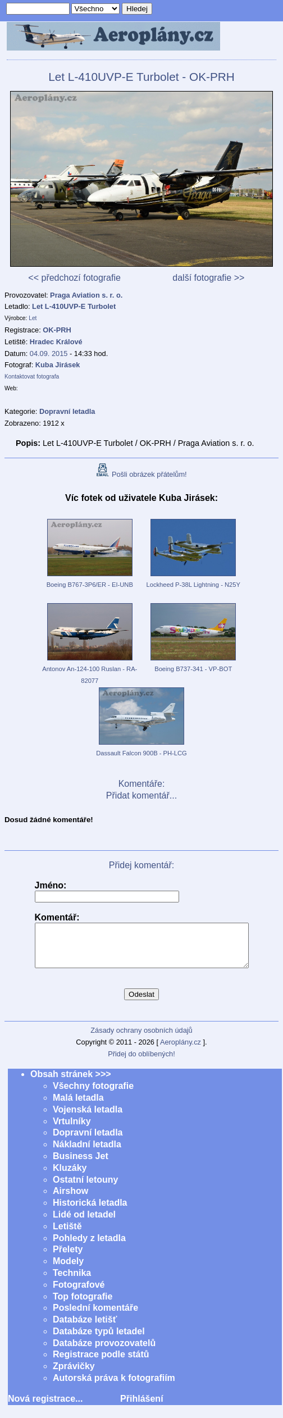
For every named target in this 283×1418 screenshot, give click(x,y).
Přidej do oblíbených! (141, 1062)
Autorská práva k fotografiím (114, 1386)
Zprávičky (74, 1374)
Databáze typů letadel (99, 1339)
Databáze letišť (85, 1328)
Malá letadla (78, 1106)
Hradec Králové (56, 342)
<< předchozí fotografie (74, 277)
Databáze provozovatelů (104, 1351)
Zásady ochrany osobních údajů (141, 1038)
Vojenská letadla (87, 1118)
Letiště (67, 1234)
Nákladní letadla (87, 1152)
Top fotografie (82, 1305)
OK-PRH (57, 330)
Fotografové (78, 1293)
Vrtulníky (72, 1129)
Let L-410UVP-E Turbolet (74, 306)
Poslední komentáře (95, 1316)
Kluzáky (69, 1176)
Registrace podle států (101, 1362)
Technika (72, 1281)
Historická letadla (90, 1211)
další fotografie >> (208, 277)
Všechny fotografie (93, 1094)
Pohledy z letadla (89, 1246)
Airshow (70, 1199)
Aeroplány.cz (180, 1050)
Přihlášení (141, 1407)
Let (32, 318)
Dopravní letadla (87, 1141)
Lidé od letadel (84, 1223)
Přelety (68, 1257)
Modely (68, 1269)
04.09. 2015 (49, 353)
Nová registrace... (45, 1407)
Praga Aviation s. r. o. (86, 295)
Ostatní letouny (85, 1188)
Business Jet (80, 1164)
